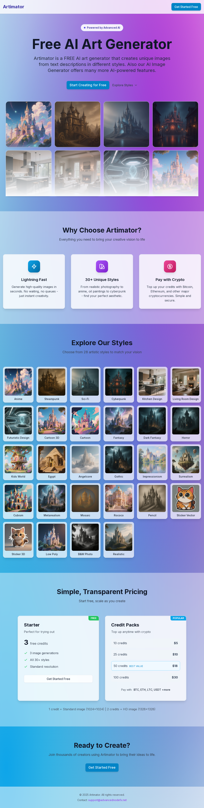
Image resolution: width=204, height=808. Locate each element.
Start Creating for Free (88, 85)
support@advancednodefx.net (107, 800)
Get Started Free (186, 7)
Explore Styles (124, 85)
